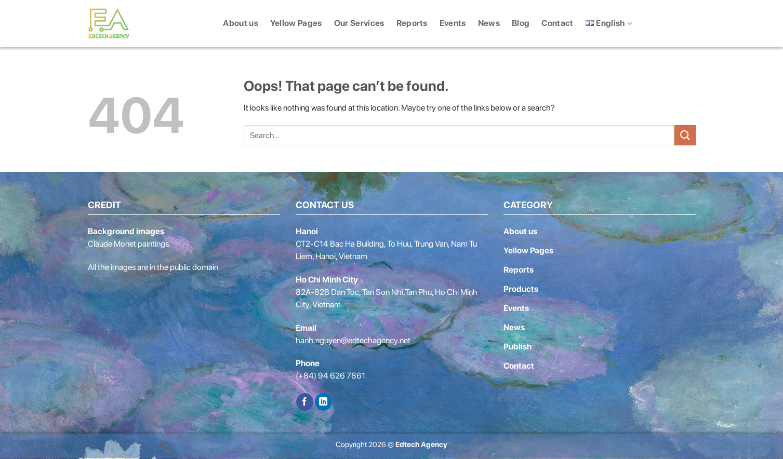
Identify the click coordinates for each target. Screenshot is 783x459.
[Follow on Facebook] (304, 402)
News (489, 23)
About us (240, 23)
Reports (412, 23)
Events (453, 23)
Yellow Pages (296, 23)
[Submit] (684, 135)
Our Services (359, 23)
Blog (520, 23)
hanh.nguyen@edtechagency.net (353, 340)
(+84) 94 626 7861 (330, 376)
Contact (557, 23)
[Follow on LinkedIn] (323, 402)
